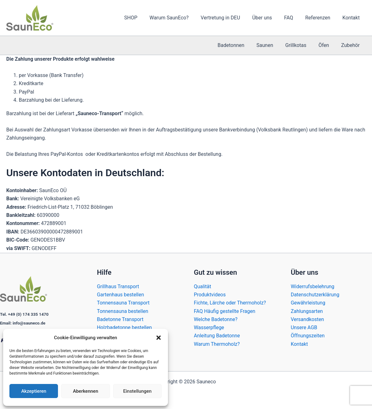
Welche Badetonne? (216, 319)
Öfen (327, 45)
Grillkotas (301, 45)
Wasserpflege (209, 327)
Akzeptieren (33, 391)
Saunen (272, 45)
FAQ (293, 18)
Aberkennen (85, 391)
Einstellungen (137, 391)
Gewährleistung (308, 303)
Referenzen (320, 18)
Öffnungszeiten (308, 336)
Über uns (269, 18)
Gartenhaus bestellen (120, 294)
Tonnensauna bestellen (123, 311)
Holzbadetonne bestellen (124, 327)
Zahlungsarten (307, 311)
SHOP (144, 18)
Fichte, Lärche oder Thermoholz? (230, 303)
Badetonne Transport (120, 319)
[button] (158, 338)
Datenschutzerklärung (315, 294)
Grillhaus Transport (118, 286)
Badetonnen (240, 45)
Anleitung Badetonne (217, 336)
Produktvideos (210, 294)
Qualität (202, 286)
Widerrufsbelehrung (313, 286)
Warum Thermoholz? (217, 344)
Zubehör (351, 45)
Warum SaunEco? (180, 18)
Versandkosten (307, 319)
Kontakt (352, 18)
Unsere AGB (304, 327)
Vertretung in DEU (229, 18)
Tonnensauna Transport (123, 303)
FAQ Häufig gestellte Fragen (225, 311)
